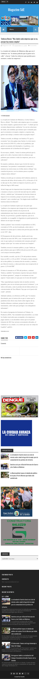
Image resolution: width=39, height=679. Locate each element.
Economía (33, 45)
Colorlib (22, 677)
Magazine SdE (16, 9)
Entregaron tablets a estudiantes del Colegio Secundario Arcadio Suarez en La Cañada (23, 658)
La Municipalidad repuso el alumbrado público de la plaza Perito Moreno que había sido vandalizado (23, 475)
